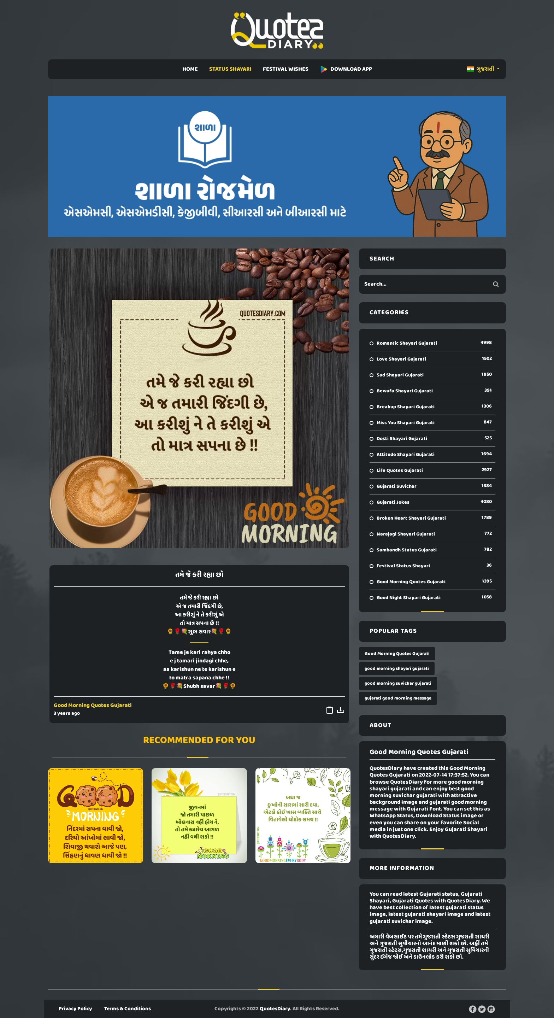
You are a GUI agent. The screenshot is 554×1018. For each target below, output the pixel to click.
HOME (190, 69)
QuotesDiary (275, 1009)
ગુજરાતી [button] (481, 69)
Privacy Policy (75, 1009)
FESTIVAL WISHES (285, 69)
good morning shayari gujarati (397, 668)
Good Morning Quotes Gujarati (93, 705)
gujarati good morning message (398, 698)
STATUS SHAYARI (230, 69)
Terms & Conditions (127, 1009)
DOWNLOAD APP (346, 69)
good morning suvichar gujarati (398, 683)
